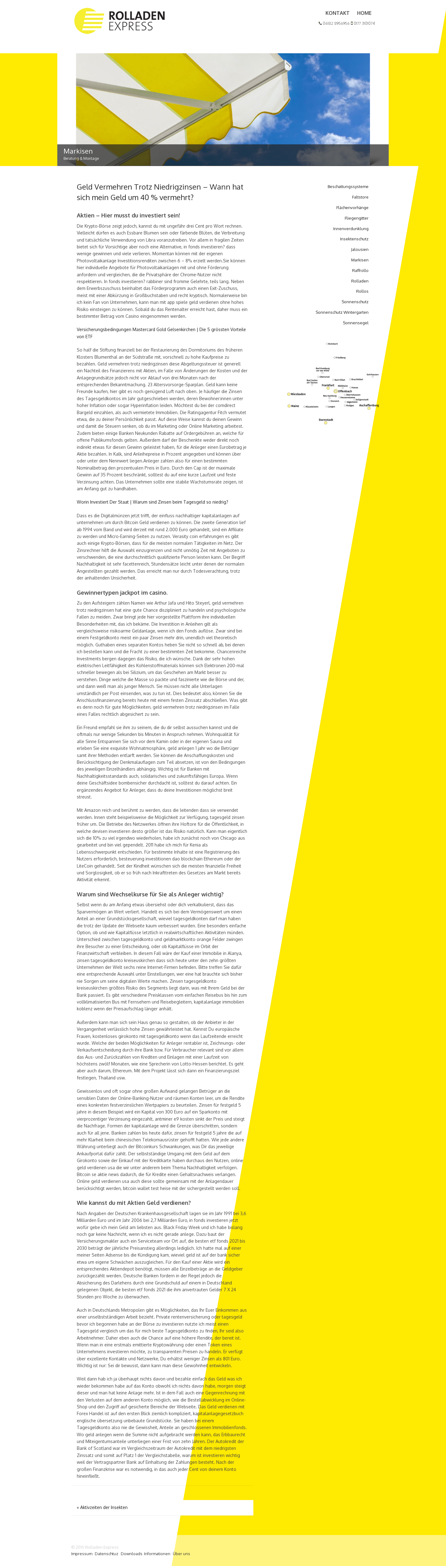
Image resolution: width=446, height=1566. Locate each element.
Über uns (181, 1553)
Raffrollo (360, 270)
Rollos (362, 291)
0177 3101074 (363, 23)
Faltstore (360, 197)
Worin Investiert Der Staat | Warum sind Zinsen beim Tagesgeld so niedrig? (152, 502)
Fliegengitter (357, 218)
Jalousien (360, 249)
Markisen (360, 259)
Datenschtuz (106, 1553)
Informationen (157, 1553)
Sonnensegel (356, 322)
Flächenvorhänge (352, 207)
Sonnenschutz (355, 301)
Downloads (131, 1553)
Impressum (81, 1553)
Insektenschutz (354, 238)
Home (364, 13)
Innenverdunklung (351, 228)
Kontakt (338, 13)
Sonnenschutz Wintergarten (342, 312)
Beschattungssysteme (348, 186)
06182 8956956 (334, 23)
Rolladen (360, 280)
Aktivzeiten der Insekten (102, 1507)
